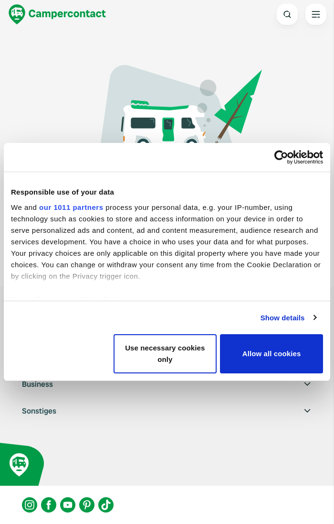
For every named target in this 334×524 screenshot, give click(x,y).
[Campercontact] (57, 14)
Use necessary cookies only (165, 353)
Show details (283, 318)
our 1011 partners (71, 207)
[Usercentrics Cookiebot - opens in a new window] (281, 157)
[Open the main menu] (315, 14)
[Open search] (287, 14)
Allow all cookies (271, 353)
